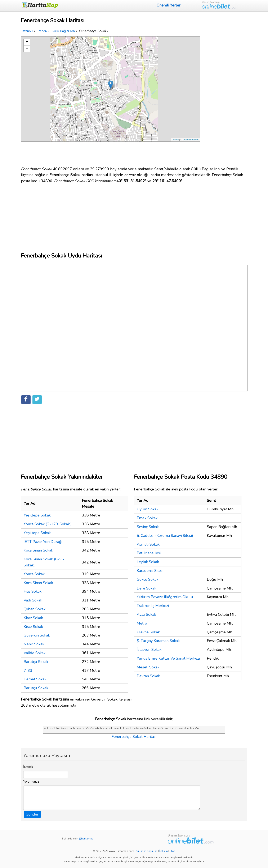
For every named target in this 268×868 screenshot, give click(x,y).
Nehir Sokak (34, 644)
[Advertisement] (224, 99)
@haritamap (86, 838)
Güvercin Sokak (37, 635)
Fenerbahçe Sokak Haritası (134, 736)
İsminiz (28, 766)
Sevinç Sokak (148, 526)
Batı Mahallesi (149, 553)
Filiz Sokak (32, 591)
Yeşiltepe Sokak (37, 515)
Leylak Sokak (148, 561)
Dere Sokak (146, 588)
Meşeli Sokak (148, 667)
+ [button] (27, 42)
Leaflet (175, 139)
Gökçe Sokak (147, 579)
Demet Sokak (35, 679)
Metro (142, 623)
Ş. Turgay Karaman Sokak (158, 640)
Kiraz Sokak (33, 617)
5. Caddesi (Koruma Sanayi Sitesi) (165, 535)
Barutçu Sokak (36, 661)
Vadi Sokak (33, 600)
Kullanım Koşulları (146, 851)
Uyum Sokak (147, 509)
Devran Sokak (148, 675)
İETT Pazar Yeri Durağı (43, 541)
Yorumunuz (31, 781)
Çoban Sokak (34, 609)
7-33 (28, 670)
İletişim (163, 851)
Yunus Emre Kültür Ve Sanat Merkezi (168, 658)
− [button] (27, 49)
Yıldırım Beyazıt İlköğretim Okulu (165, 596)
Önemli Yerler (168, 5)
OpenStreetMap (191, 139)
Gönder (32, 814)
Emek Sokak (147, 517)
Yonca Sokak (34, 573)
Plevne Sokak (148, 632)
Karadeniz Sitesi (150, 570)
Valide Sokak (34, 652)
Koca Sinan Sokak (38, 550)
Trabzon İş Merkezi (153, 605)
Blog (172, 851)
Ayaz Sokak (146, 614)
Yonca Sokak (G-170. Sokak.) (48, 524)
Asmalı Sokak (148, 544)
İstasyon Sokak (149, 649)
